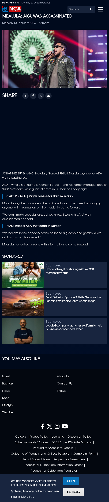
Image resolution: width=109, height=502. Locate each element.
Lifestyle (7, 405)
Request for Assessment (70, 459)
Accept (71, 481)
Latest (6, 376)
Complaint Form (84, 454)
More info (27, 497)
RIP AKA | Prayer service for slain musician (44, 196)
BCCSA (56, 442)
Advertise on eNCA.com (31, 442)
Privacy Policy (38, 437)
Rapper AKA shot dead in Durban (38, 226)
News (6, 391)
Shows (61, 391)
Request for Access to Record (53, 448)
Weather (8, 412)
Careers (20, 437)
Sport (5, 398)
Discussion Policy (79, 437)
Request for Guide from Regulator (54, 471)
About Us (63, 376)
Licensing (57, 437)
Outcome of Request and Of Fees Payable (40, 454)
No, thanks (73, 492)
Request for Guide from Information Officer (53, 465)
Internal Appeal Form (35, 459)
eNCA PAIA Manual (78, 442)
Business (7, 383)
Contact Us (64, 383)
